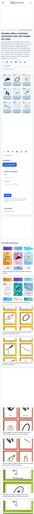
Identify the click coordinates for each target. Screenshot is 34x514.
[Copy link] (6, 65)
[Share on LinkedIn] (20, 62)
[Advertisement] (17, 17)
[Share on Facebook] (7, 62)
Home (3, 30)
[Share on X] (11, 62)
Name (5, 174)
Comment (7, 181)
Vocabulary (10, 30)
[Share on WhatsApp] (16, 62)
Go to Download (9, 165)
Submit (7, 195)
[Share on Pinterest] (25, 62)
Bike (16, 30)
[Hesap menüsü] (31, 2)
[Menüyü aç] (3, 2)
